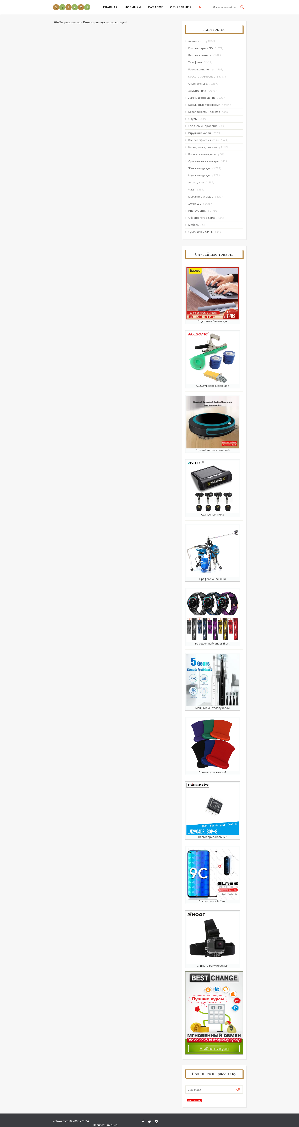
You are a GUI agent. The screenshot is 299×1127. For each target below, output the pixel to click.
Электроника (197, 90)
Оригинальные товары (204, 161)
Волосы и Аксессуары (203, 154)
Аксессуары (196, 182)
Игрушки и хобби (200, 133)
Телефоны (195, 62)
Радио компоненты (201, 69)
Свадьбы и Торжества (203, 126)
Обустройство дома (202, 218)
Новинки (133, 7)
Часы (192, 189)
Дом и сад (195, 203)
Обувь (193, 119)
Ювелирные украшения (204, 105)
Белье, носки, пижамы (203, 147)
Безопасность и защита (204, 112)
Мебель (194, 225)
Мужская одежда (200, 175)
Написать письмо (233, 1118)
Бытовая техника (200, 55)
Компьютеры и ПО (201, 48)
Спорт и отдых (198, 83)
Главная (110, 7)
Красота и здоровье (202, 76)
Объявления (181, 7)
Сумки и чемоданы (201, 232)
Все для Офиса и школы (204, 140)
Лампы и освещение (202, 97)
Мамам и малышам (201, 196)
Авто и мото (197, 41)
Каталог (155, 7)
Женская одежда (200, 168)
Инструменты (198, 210)
